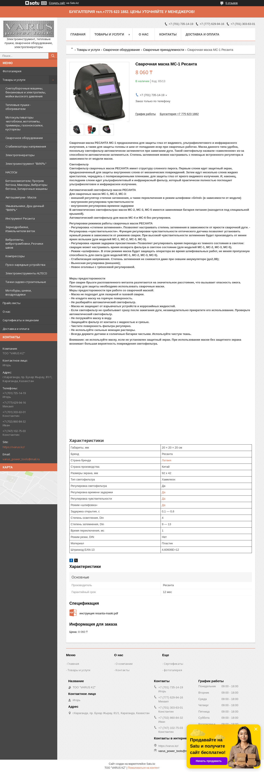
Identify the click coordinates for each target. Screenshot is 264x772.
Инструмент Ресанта (20, 218)
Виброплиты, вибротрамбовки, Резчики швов (24, 243)
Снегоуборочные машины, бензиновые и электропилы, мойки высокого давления (26, 92)
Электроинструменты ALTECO (26, 273)
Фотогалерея (12, 71)
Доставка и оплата (16, 329)
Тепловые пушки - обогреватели (18, 107)
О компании (124, 664)
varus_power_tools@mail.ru (21, 459)
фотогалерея (173, 670)
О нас (6, 312)
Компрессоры (15, 256)
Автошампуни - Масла (21, 197)
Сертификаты (173, 664)
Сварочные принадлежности (163, 50)
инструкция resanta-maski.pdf (98, 613)
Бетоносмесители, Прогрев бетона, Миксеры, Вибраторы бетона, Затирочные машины (27, 185)
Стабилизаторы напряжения (26, 146)
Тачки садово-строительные (26, 282)
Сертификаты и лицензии (21, 320)
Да (163, 492)
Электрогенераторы (20, 155)
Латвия (166, 460)
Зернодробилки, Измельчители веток (20, 229)
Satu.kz (150, 763)
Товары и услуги (14, 80)
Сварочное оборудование (24, 138)
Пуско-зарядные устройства (25, 265)
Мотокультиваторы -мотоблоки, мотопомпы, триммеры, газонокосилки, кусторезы (24, 123)
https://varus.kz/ (14, 447)
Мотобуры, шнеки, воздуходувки (18, 292)
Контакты (167, 34)
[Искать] (52, 55)
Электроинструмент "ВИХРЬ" (26, 164)
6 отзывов (231, 3)
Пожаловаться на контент (143, 767)
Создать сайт (57, 3)
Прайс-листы (11, 303)
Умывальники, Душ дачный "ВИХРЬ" (25, 208)
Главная (77, 34)
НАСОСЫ (11, 172)
